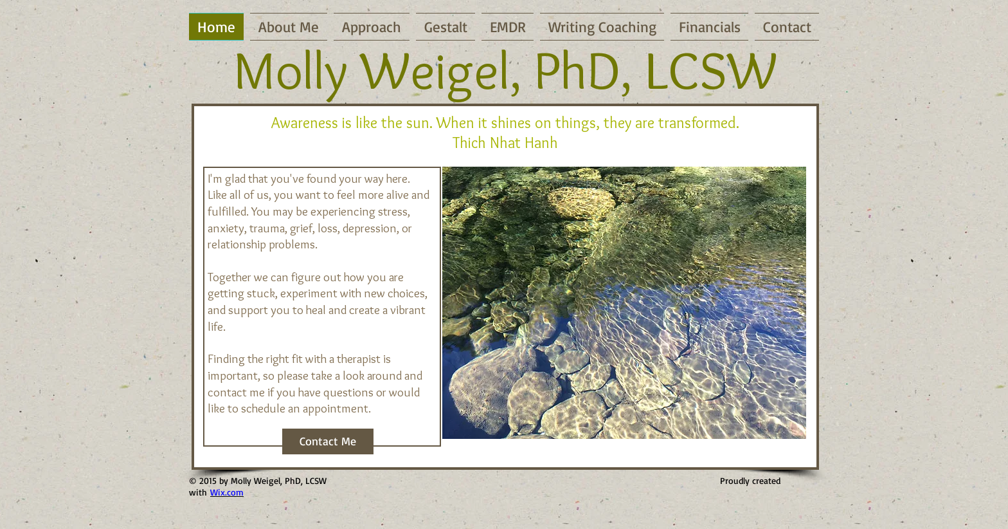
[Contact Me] (328, 441)
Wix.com (227, 492)
